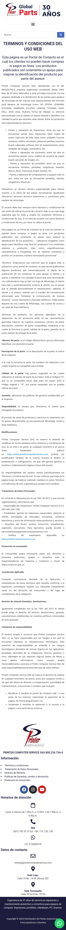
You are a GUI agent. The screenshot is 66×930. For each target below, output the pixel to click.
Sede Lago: (33, 875)
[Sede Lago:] (33, 868)
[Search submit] (60, 35)
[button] (33, 24)
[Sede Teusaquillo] (33, 884)
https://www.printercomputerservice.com (27, 454)
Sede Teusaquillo (33, 891)
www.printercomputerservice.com (18, 539)
